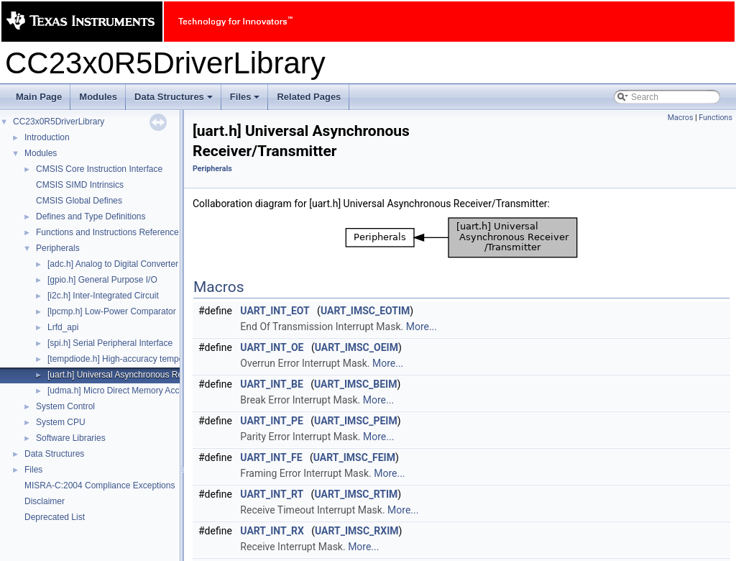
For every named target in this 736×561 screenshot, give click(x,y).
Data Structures (174, 100)
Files (246, 100)
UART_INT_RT (271, 494)
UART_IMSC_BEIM (355, 384)
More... (421, 326)
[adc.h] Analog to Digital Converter (112, 264)
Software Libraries (71, 438)
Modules (98, 96)
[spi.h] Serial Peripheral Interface (109, 343)
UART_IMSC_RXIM (357, 531)
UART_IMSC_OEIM (356, 347)
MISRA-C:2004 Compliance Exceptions (99, 485)
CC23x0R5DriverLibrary (58, 122)
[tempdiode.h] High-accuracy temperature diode (138, 359)
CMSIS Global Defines (79, 201)
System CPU (61, 422)
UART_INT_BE (271, 384)
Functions (715, 117)
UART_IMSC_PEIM (355, 421)
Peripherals (58, 248)
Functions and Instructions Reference (107, 232)
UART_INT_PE (271, 421)
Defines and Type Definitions (91, 216)
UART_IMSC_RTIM (355, 494)
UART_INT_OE (271, 347)
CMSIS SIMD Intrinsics (80, 185)
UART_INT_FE (271, 457)
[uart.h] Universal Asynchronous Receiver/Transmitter (149, 375)
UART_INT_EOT (274, 310)
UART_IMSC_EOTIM (365, 310)
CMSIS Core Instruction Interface (99, 169)
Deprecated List (54, 517)
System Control (65, 406)
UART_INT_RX (271, 531)
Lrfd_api (62, 327)
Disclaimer (44, 501)
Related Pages (309, 96)
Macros (681, 117)
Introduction (47, 137)
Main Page (39, 96)
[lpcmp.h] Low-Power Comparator (111, 311)
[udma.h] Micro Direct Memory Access (120, 391)
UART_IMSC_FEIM (354, 457)
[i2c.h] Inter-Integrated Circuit (103, 296)
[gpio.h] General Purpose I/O (102, 280)
